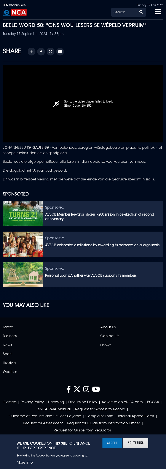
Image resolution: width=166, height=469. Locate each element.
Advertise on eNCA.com (122, 402)
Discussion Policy (82, 402)
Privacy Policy (32, 402)
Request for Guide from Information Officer (103, 423)
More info (25, 462)
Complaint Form (99, 416)
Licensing (56, 402)
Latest (8, 327)
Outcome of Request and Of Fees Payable (45, 416)
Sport (7, 354)
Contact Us (109, 336)
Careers (9, 402)
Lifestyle (9, 363)
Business (10, 336)
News (7, 345)
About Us (108, 327)
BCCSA (153, 402)
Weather (10, 372)
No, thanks (136, 443)
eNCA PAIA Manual (54, 409)
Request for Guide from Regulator (82, 430)
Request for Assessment (43, 423)
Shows (105, 345)
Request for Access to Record (100, 409)
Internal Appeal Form (136, 416)
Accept (112, 443)
